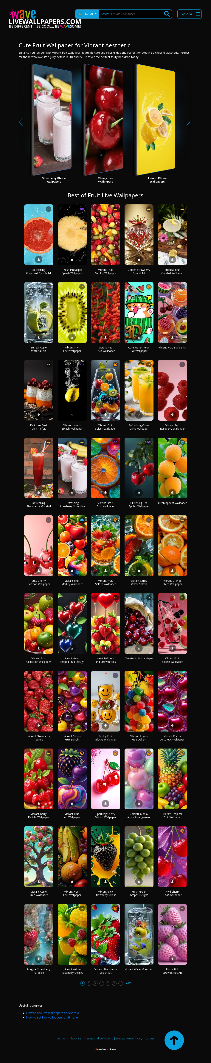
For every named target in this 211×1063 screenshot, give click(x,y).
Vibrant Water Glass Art (139, 969)
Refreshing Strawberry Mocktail (39, 504)
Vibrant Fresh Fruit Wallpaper (72, 893)
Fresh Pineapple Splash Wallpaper (72, 271)
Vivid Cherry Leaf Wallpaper (172, 893)
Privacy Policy (125, 1038)
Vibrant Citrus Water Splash (139, 582)
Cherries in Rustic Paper (139, 658)
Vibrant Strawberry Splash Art (105, 971)
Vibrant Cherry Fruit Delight (72, 737)
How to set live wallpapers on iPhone (52, 1017)
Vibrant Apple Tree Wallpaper (39, 893)
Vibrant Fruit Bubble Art (172, 347)
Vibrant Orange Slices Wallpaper (172, 582)
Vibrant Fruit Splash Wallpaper (105, 426)
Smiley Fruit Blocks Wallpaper (105, 737)
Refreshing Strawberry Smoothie (72, 504)
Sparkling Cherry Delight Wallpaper (105, 815)
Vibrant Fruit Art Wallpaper (72, 815)
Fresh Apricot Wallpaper (172, 503)
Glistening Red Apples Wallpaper (139, 504)
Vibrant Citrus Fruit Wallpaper (106, 504)
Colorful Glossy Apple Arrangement (139, 815)
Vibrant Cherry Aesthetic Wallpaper (172, 737)
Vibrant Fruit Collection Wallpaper (38, 660)
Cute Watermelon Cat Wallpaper (139, 349)
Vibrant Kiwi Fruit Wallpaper (72, 349)
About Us (76, 1038)
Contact (61, 1038)
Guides (149, 1038)
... (120, 983)
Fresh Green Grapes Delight (139, 893)
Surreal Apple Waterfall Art (39, 349)
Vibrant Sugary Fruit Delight (139, 737)
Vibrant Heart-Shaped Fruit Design (72, 660)
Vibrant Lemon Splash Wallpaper (72, 426)
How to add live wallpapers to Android (52, 1013)
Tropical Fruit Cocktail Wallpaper (172, 271)
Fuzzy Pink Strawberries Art (172, 971)
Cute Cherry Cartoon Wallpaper (38, 582)
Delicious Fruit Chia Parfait (38, 426)
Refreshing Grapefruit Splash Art (38, 271)
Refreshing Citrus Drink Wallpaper (139, 426)
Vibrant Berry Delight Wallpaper (38, 815)
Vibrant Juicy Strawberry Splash (105, 893)
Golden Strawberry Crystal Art (139, 271)
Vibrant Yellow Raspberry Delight (72, 971)
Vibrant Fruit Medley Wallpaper (105, 271)
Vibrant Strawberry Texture (39, 737)
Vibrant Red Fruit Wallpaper (106, 349)
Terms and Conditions (99, 1038)
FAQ (139, 1038)
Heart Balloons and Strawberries (105, 660)
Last (128, 983)
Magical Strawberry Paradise (38, 971)
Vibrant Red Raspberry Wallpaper (172, 426)
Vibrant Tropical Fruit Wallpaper (172, 815)
